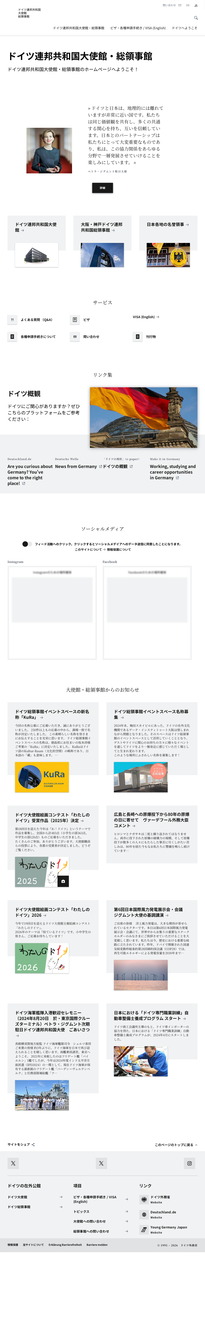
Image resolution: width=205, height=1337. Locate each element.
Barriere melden (97, 1329)
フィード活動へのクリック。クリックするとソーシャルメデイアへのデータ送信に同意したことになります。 (108, 628)
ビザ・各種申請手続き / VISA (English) (138, 27)
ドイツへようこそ (184, 27)
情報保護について (119, 634)
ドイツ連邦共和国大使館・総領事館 (78, 27)
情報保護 (13, 1329)
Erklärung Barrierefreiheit (65, 1329)
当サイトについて (33, 1329)
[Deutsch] (188, 5)
